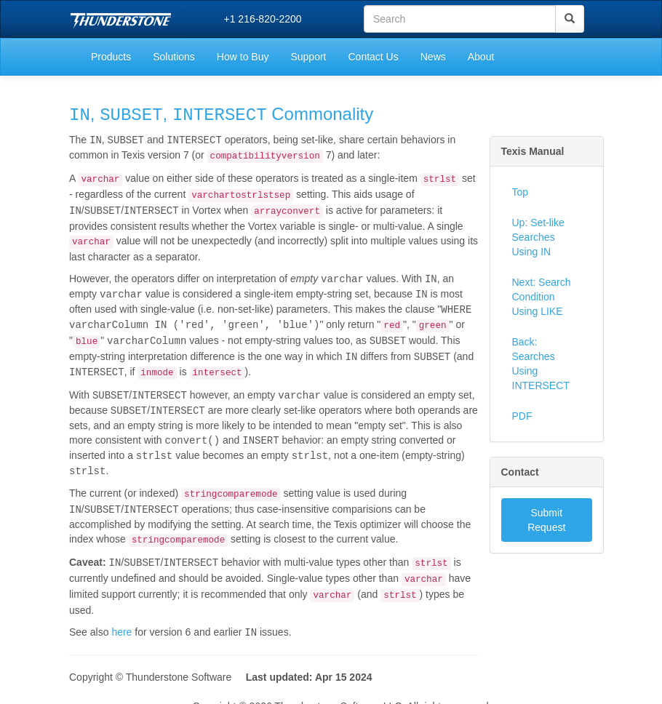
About (481, 57)
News (433, 57)
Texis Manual (533, 151)
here (121, 623)
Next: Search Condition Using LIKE (541, 296)
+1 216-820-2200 (263, 19)
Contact (520, 472)
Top (520, 192)
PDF (522, 416)
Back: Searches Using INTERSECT (541, 363)
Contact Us (373, 57)
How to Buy (243, 57)
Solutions (174, 57)
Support (308, 57)
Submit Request (546, 520)
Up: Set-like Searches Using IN (538, 237)
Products (111, 57)
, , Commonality (221, 114)
